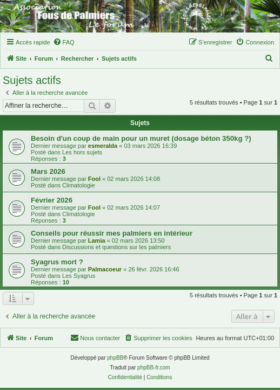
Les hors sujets (82, 152)
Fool (94, 179)
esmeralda (102, 145)
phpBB (115, 358)
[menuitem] (64, 42)
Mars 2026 (48, 171)
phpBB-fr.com (153, 367)
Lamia (96, 240)
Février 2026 (51, 200)
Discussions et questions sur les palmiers (116, 247)
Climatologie (78, 185)
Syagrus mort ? (57, 262)
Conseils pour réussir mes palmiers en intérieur (111, 233)
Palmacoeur (105, 269)
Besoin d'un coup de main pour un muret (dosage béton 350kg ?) (141, 138)
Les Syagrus (78, 275)
